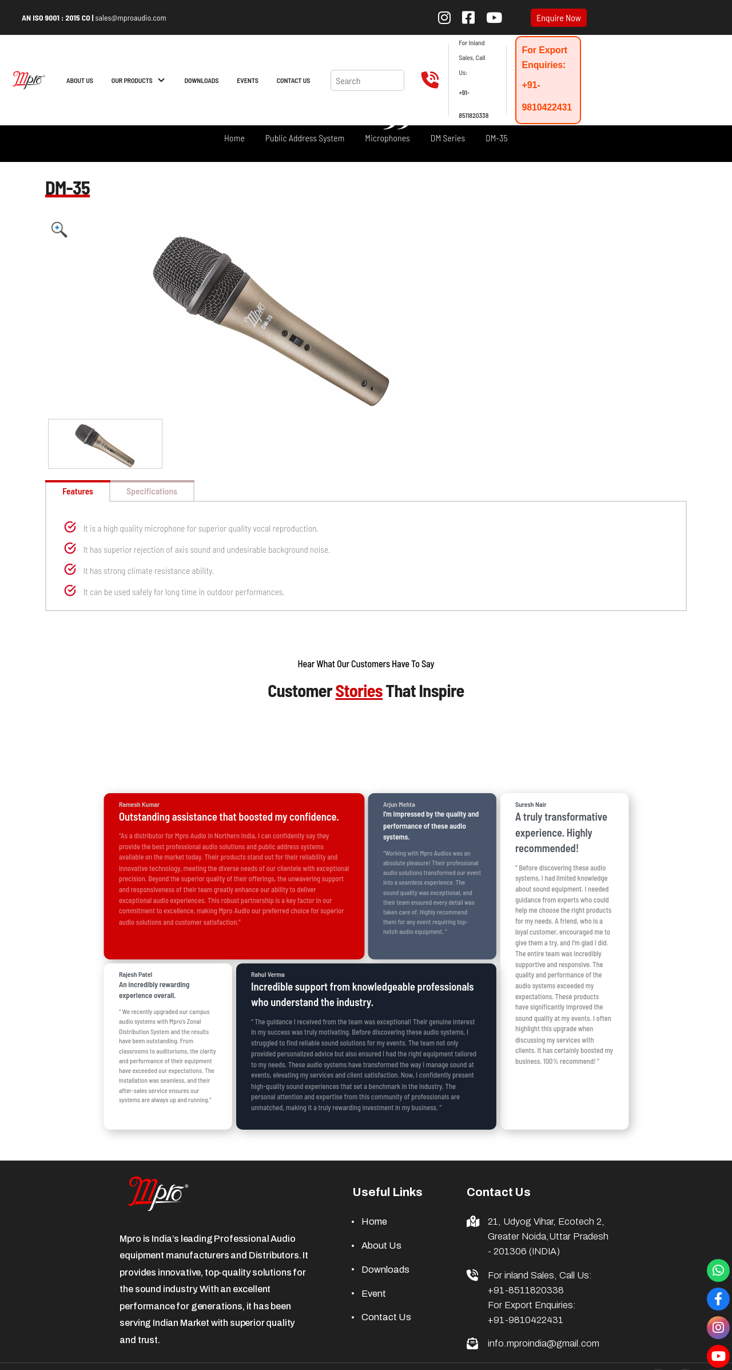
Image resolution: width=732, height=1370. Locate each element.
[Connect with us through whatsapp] (718, 1270)
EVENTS (247, 80)
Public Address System (305, 137)
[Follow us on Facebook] (468, 17)
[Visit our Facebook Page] (718, 1299)
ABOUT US (79, 80)
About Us (381, 1247)
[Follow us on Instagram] (444, 17)
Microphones (387, 137)
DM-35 (497, 137)
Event (373, 1294)
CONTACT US (294, 80)
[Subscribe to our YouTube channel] (494, 17)
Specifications (173, 491)
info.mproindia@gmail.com (543, 1344)
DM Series (448, 137)
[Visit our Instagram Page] (718, 1327)
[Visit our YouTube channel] (718, 1356)
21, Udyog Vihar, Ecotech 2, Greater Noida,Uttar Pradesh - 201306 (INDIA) (548, 1237)
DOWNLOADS (202, 80)
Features (85, 491)
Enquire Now (558, 17)
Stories (359, 691)
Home (234, 137)
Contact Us (386, 1318)
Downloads (385, 1270)
